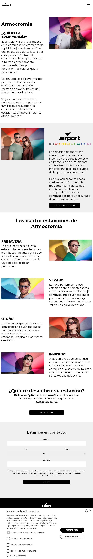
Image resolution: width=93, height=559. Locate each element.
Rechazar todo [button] (72, 536)
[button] (32, 555)
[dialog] (46, 533)
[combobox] (86, 510)
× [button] (90, 511)
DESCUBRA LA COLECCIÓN (64, 205)
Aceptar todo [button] (72, 530)
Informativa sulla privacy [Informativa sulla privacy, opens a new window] (26, 528)
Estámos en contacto (46, 432)
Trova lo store (46, 412)
